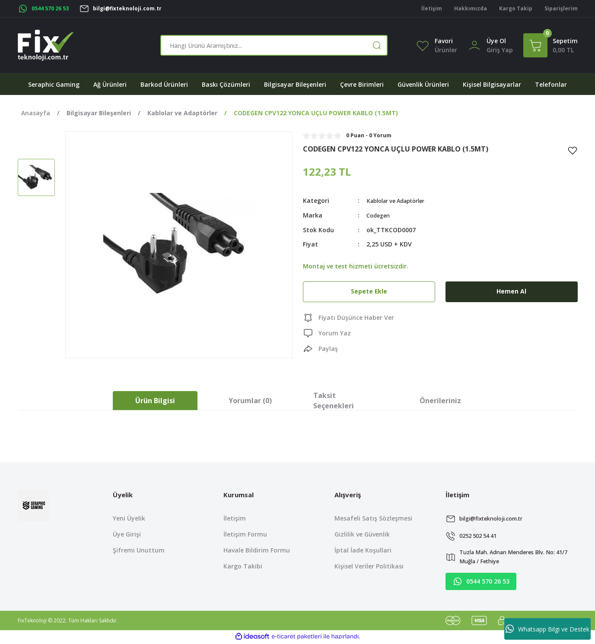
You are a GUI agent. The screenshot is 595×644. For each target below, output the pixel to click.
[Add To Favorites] (572, 150)
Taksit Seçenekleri (333, 400)
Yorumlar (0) (250, 400)
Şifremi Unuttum (139, 550)
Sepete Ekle (369, 291)
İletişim (234, 518)
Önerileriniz (440, 400)
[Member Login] (474, 44)
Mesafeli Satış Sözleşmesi (373, 518)
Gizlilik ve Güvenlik (362, 534)
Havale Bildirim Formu (256, 550)
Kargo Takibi (242, 566)
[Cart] (550, 45)
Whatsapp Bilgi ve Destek (547, 629)
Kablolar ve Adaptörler (400, 200)
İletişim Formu (245, 534)
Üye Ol (496, 41)
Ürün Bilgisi (155, 400)
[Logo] (46, 45)
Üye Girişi (127, 534)
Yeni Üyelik (129, 518)
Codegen (379, 215)
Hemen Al (511, 291)
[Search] (274, 45)
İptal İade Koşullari (362, 550)
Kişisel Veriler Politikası (369, 566)
